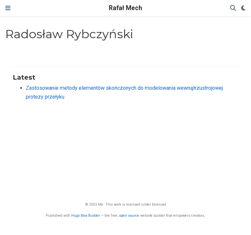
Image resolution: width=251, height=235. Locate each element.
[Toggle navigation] (7, 8)
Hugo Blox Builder (85, 215)
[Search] (233, 8)
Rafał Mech (125, 8)
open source (129, 215)
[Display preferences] (243, 8)
